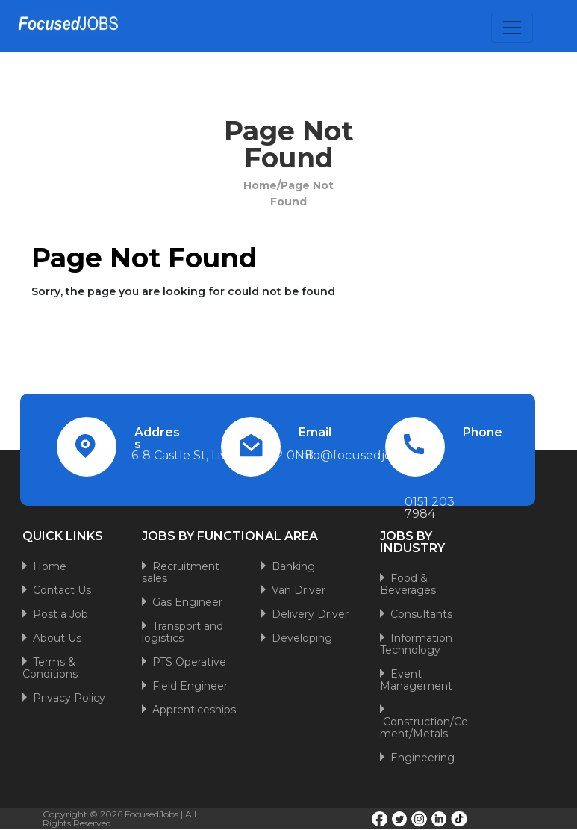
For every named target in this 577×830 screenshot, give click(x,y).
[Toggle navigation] (512, 28)
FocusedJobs (151, 814)
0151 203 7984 (430, 508)
